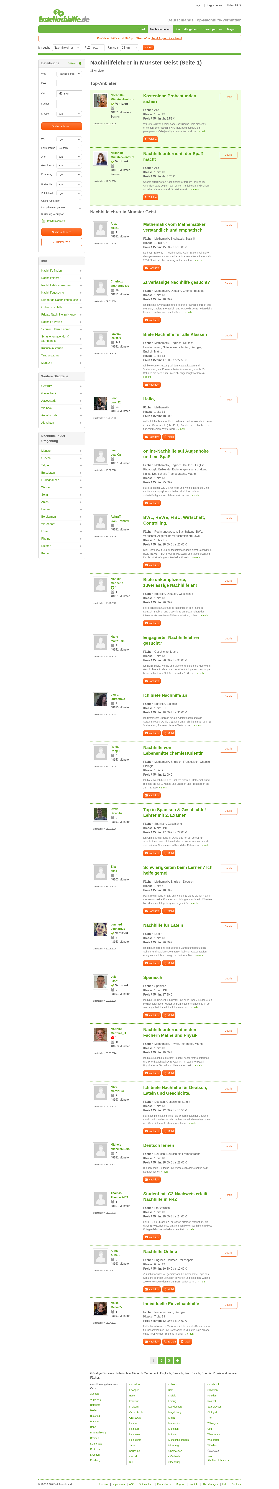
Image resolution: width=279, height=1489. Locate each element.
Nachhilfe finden (160, 29)
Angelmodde (49, 415)
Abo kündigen (210, 1484)
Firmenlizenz (164, 1484)
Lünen (45, 531)
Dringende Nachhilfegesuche (59, 299)
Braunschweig (98, 1432)
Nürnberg (173, 1445)
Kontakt (194, 1484)
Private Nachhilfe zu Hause (58, 314)
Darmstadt (96, 1443)
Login (197, 5)
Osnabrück (213, 1384)
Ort (43, 93)
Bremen (94, 1438)
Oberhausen (175, 1451)
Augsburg (95, 1399)
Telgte (45, 465)
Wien (210, 1456)
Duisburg (95, 1460)
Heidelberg (135, 1439)
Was (43, 73)
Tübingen (212, 1423)
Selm (44, 494)
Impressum (118, 1484)
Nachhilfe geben (186, 29)
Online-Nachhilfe (51, 307)
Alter (44, 156)
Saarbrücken (214, 1406)
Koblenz (172, 1384)
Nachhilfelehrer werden (56, 285)
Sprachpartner (212, 29)
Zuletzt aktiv (47, 193)
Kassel (133, 1456)
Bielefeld (95, 1415)
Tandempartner (51, 355)
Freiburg (134, 1406)
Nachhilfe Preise (51, 321)
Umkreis (113, 47)
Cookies (236, 1484)
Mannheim (174, 1423)
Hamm (45, 509)
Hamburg (134, 1428)
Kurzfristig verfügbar (61, 214)
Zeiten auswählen (53, 221)
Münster (46, 450)
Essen (132, 1395)
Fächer (45, 103)
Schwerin (212, 1390)
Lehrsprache (47, 148)
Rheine (45, 538)
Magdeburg (174, 1412)
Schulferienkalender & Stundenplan (55, 338)
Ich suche (44, 47)
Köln (170, 1390)
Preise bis (46, 184)
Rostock (211, 1401)
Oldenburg (174, 1462)
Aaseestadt (48, 400)
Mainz (171, 1417)
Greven (46, 458)
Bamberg (95, 1404)
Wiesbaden (213, 1434)
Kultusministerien (52, 348)
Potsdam (212, 1395)
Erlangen (134, 1390)
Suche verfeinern (61, 126)
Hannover (134, 1434)
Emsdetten (48, 472)
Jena (132, 1445)
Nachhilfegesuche (52, 292)
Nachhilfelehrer (51, 277)
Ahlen (45, 501)
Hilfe (224, 1484)
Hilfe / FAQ (234, 5)
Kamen (45, 553)
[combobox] (69, 104)
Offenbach (174, 1456)
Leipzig (172, 1401)
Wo (43, 139)
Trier (209, 1417)
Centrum (46, 386)
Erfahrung (46, 174)
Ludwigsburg (175, 1406)
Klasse (45, 113)
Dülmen (46, 545)
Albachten (47, 422)
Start (142, 29)
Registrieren (214, 5)
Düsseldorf (135, 1384)
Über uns (103, 1484)
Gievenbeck (49, 393)
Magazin (232, 29)
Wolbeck (46, 408)
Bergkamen (48, 516)
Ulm (209, 1428)
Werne (45, 487)
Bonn (93, 1427)
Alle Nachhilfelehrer (218, 1460)
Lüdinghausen (50, 480)
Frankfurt (134, 1401)
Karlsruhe (134, 1451)
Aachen (94, 1393)
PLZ (87, 47)
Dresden (95, 1454)
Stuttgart (212, 1412)
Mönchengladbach (178, 1439)
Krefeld (172, 1395)
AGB (132, 1484)
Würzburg (212, 1445)
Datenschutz (146, 1484)
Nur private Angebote (61, 207)
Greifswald (135, 1417)
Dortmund (95, 1449)
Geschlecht (47, 165)
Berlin (93, 1410)
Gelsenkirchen (137, 1412)
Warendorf (48, 523)
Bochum (94, 1421)
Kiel (131, 1462)
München (173, 1428)
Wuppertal (213, 1439)
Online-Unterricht (61, 200)
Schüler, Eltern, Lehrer (55, 329)
